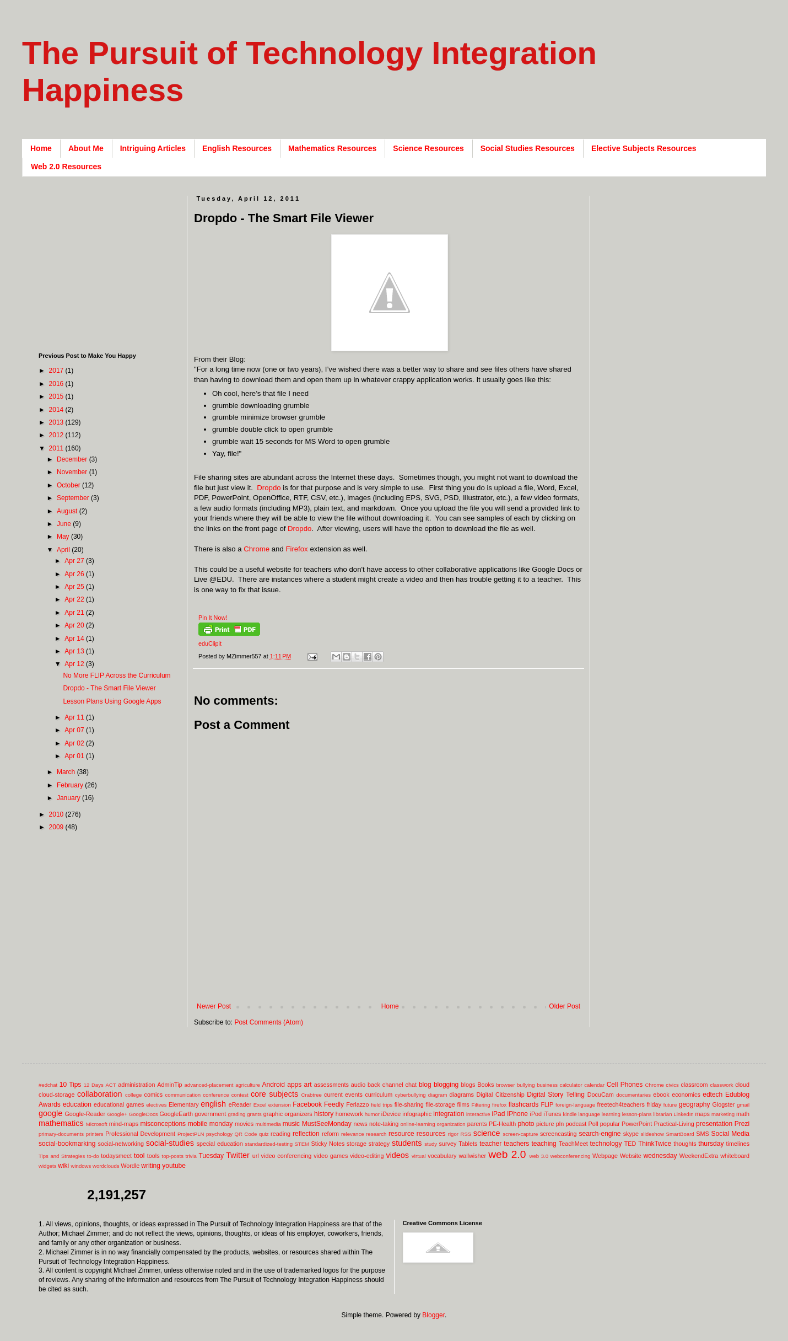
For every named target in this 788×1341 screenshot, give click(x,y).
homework (349, 1114)
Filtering (481, 1105)
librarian (662, 1114)
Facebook (307, 1104)
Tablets (467, 1143)
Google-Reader (84, 1114)
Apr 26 (75, 574)
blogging (446, 1084)
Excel (259, 1105)
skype (631, 1133)
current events (343, 1094)
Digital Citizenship (500, 1094)
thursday (711, 1143)
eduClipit (210, 643)
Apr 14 (75, 638)
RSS (465, 1134)
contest (240, 1095)
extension (279, 1105)
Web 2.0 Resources (66, 166)
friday (654, 1104)
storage (356, 1143)
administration (136, 1084)
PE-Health (502, 1123)
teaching (543, 1143)
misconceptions (163, 1124)
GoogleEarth (176, 1114)
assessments (331, 1084)
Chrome (256, 549)
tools (153, 1155)
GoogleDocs (143, 1114)
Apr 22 (75, 599)
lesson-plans (637, 1114)
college (133, 1095)
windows (81, 1166)
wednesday (660, 1156)
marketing (723, 1114)
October (69, 485)
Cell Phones (625, 1084)
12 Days (94, 1085)
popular (610, 1123)
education (77, 1104)
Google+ (117, 1114)
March (67, 772)
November (73, 472)
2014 (57, 410)
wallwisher (472, 1155)
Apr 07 (75, 730)
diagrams (462, 1094)
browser (505, 1085)
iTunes (552, 1114)
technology (606, 1143)
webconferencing (570, 1156)
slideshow (652, 1134)
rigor (453, 1134)
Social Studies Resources (528, 148)
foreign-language (575, 1105)
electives (156, 1105)
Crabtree (311, 1095)
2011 (57, 448)
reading (280, 1133)
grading (236, 1114)
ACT (110, 1085)
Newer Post (214, 1006)
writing (150, 1166)
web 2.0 (507, 1154)
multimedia (267, 1124)
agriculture (247, 1085)
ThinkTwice (654, 1143)
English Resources (237, 148)
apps (294, 1084)
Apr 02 (75, 743)
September (74, 498)
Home (41, 148)
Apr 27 (75, 561)
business (547, 1085)
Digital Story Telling (556, 1094)
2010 (57, 814)
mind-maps (123, 1123)
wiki (63, 1166)
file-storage (440, 1104)
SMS (702, 1133)
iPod (536, 1114)
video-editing (367, 1155)
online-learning (418, 1124)
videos (397, 1155)
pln (560, 1123)
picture (545, 1123)
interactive (478, 1114)
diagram (437, 1095)
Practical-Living (674, 1123)
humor (372, 1114)
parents (477, 1123)
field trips (381, 1105)
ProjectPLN (190, 1134)
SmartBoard (680, 1134)
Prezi (742, 1124)
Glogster (724, 1104)
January (69, 798)
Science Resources (428, 148)
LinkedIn (683, 1114)
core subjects (274, 1094)
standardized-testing (269, 1144)
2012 (57, 435)
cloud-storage (56, 1094)
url (255, 1155)
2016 (57, 384)
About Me (86, 148)
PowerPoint (637, 1123)
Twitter (237, 1155)
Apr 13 (75, 651)
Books (485, 1084)
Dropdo (268, 488)
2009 (57, 827)
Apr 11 (75, 717)
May (64, 536)
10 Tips (71, 1084)
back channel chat (392, 1084)
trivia (191, 1156)
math (742, 1114)
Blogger (433, 1315)
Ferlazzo (357, 1104)
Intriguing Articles (153, 148)
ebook (661, 1094)
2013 (57, 422)
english (213, 1103)
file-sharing (409, 1104)
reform (330, 1133)
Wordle (130, 1165)
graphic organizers (287, 1114)
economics (686, 1094)
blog (425, 1084)
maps (702, 1114)
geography (694, 1104)
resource (401, 1134)
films (463, 1104)
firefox (499, 1105)
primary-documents (61, 1134)
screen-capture (520, 1134)
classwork (721, 1085)
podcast (575, 1123)
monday (221, 1124)
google (50, 1113)
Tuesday (211, 1156)
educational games (119, 1104)
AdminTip (169, 1084)
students (407, 1143)
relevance (352, 1134)
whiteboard (734, 1155)
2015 (57, 396)
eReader (240, 1104)
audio (358, 1084)
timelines (738, 1143)
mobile (197, 1124)
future (670, 1105)
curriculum (378, 1094)
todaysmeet (116, 1155)
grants (254, 1114)
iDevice (391, 1114)
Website (630, 1155)
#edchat (48, 1085)
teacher (490, 1143)
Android (273, 1084)
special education (220, 1143)
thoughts (684, 1143)
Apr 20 (75, 625)
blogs (468, 1084)
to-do (93, 1156)
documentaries (633, 1095)
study (430, 1144)
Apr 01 (75, 756)
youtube (174, 1166)
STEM (301, 1144)
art (308, 1084)
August (68, 511)
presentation (714, 1124)
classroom (694, 1084)
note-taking (383, 1123)
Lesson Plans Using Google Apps (112, 701)
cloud (742, 1084)
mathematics (61, 1123)
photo (525, 1124)
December (73, 459)
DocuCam (600, 1094)
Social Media (730, 1134)
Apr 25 (75, 587)
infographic (416, 1114)
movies (244, 1123)
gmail (743, 1105)
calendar (594, 1085)
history (323, 1114)
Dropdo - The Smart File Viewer (109, 688)
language (589, 1114)
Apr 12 (75, 664)
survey (448, 1143)
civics (672, 1085)
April (64, 550)
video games (331, 1155)
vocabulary (442, 1155)
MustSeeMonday (327, 1124)
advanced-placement (208, 1085)
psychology (219, 1134)
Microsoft (96, 1124)
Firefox (296, 549)
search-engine (599, 1134)
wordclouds (106, 1166)
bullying (526, 1085)
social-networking (121, 1143)
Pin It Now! (212, 617)
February (71, 785)
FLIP (547, 1104)
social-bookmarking (67, 1143)
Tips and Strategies (62, 1156)
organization (450, 1124)
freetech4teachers (620, 1104)
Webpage (605, 1155)
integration (448, 1114)
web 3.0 (539, 1156)
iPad (498, 1114)
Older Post (564, 1006)
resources (431, 1134)
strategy (379, 1143)
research (376, 1134)
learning (611, 1114)
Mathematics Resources (332, 148)
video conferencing (286, 1155)
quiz (264, 1134)
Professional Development (140, 1133)
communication (183, 1095)
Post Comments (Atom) (268, 1022)
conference (216, 1095)
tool (139, 1156)
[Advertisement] (107, 265)
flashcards (524, 1104)
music (291, 1124)
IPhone (517, 1114)
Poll (593, 1123)
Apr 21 (75, 612)
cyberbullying (410, 1095)
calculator (571, 1085)
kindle (570, 1114)
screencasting (558, 1133)
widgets (48, 1166)
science (486, 1133)
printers (95, 1134)
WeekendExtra (699, 1155)
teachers (516, 1143)
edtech (712, 1094)
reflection (306, 1134)
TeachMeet (573, 1143)
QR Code (246, 1134)
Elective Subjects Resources (644, 148)
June (65, 524)
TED (630, 1143)
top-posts (172, 1156)
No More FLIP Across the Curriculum (116, 675)
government (210, 1114)
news (360, 1123)
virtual (419, 1156)
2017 (57, 370)
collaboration (99, 1094)
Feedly (334, 1104)
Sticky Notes (328, 1143)
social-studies (170, 1143)
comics (153, 1094)
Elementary (184, 1104)
